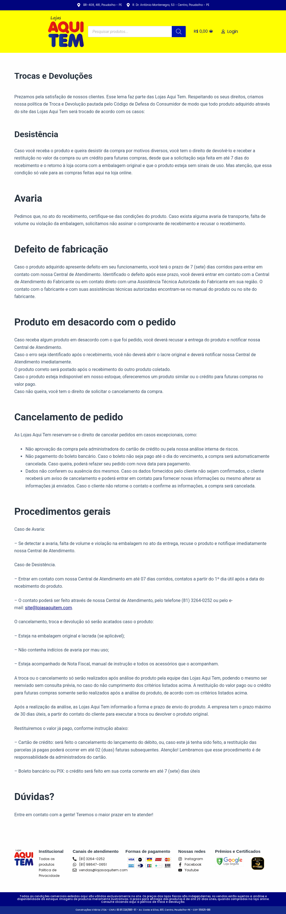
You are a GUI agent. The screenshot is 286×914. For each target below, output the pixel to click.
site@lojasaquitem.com (48, 607)
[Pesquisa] (178, 31)
